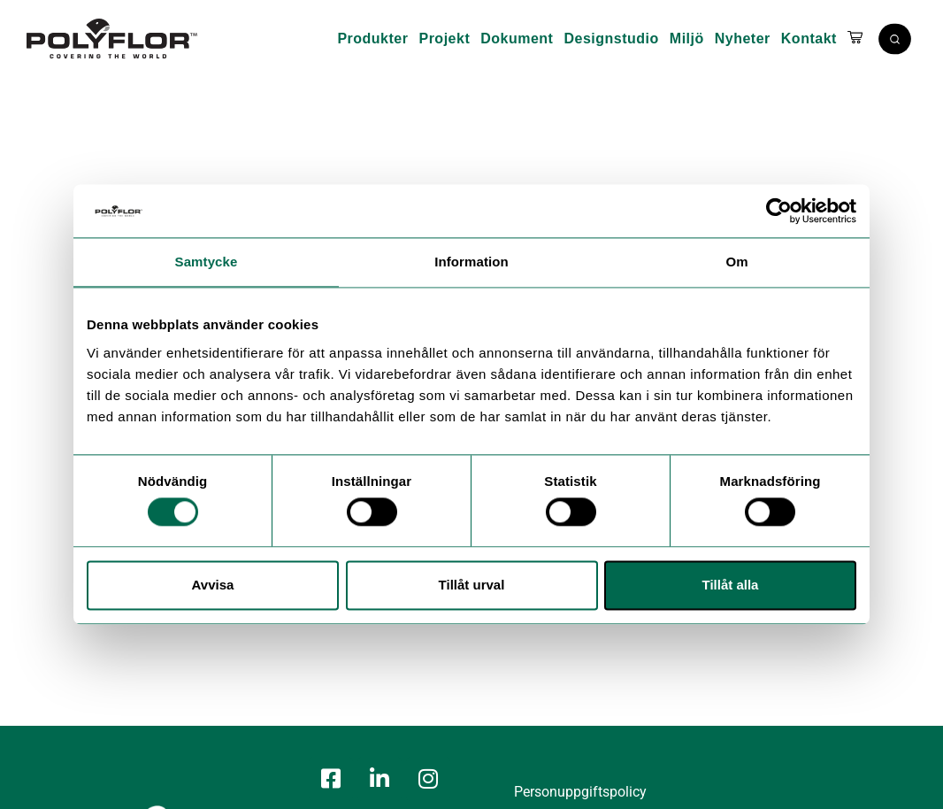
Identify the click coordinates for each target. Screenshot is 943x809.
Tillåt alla (730, 584)
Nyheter (742, 38)
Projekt (444, 38)
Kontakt (809, 38)
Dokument (516, 38)
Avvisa (213, 584)
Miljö (687, 38)
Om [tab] (736, 261)
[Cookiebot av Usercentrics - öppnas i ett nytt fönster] (779, 210)
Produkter (372, 38)
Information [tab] (471, 261)
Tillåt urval (472, 584)
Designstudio (611, 38)
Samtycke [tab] (206, 261)
